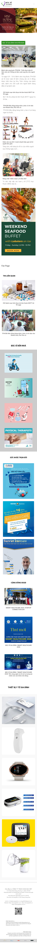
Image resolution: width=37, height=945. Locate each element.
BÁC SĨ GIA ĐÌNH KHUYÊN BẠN (13, 43)
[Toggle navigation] (33, 4)
